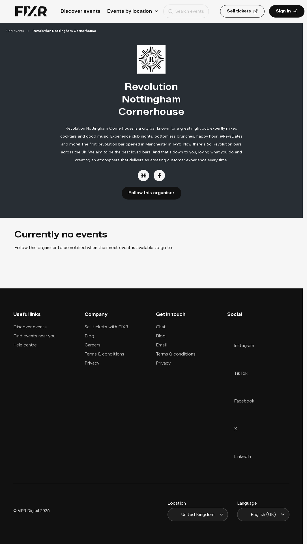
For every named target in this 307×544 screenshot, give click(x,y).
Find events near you (34, 336)
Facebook (240, 401)
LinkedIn (239, 456)
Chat (161, 326)
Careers (92, 345)
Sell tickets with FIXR (106, 326)
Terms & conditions (104, 354)
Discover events (80, 11)
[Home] (31, 11)
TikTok (237, 373)
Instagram (240, 345)
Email (161, 345)
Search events (186, 11)
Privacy (92, 363)
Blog (89, 336)
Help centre (25, 345)
